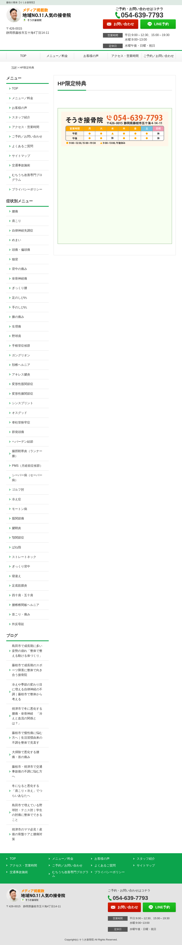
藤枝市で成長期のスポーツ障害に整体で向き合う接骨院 (27, 670)
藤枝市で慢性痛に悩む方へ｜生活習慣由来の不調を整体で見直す (27, 737)
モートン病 (19, 509)
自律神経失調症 (22, 230)
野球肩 (16, 336)
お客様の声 (91, 55)
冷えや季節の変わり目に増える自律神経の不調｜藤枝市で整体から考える (27, 692)
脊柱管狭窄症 (21, 422)
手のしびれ (19, 307)
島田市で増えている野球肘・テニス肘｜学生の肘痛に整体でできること (27, 812)
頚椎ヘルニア (21, 364)
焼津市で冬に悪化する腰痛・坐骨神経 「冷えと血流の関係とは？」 (27, 716)
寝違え (16, 576)
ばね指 (16, 547)
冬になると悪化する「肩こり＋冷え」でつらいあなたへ (27, 790)
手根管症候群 (21, 345)
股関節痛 (18, 518)
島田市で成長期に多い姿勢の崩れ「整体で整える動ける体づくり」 (27, 650)
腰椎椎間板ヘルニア (25, 604)
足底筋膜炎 (19, 585)
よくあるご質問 (22, 146)
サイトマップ (21, 155)
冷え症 (16, 499)
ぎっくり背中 (21, 566)
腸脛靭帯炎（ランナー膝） (27, 453)
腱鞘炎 (16, 528)
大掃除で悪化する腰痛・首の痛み (25, 754)
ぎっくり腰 (19, 288)
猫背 (15, 259)
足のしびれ (19, 297)
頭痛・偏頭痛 (21, 249)
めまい (16, 240)
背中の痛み (19, 268)
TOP (23, 55)
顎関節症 (18, 537)
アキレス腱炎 (21, 374)
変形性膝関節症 (22, 393)
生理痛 (16, 326)
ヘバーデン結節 (22, 441)
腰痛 (15, 211)
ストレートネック (24, 557)
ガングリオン (21, 355)
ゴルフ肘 (18, 489)
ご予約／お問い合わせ (159, 55)
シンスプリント (22, 403)
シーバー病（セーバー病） (27, 478)
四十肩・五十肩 (22, 595)
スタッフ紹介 (21, 117)
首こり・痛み (21, 614)
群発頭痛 (18, 432)
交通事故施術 (21, 165)
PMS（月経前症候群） (27, 465)
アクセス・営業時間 (125, 55)
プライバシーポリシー (27, 189)
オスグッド (19, 412)
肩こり (16, 220)
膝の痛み (18, 316)
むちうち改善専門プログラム (27, 177)
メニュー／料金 (57, 55)
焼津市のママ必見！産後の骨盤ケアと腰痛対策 (27, 834)
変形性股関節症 (22, 384)
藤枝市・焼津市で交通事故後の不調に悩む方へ (27, 771)
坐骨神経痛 (19, 278)
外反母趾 (18, 624)
